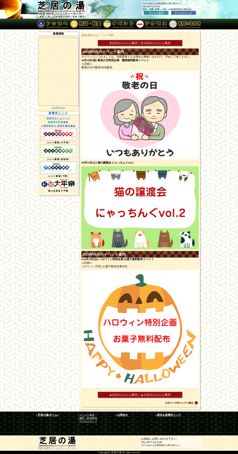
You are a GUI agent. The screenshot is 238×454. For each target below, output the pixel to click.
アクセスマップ (183, 12)
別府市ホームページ (58, 118)
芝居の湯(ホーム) (89, 35)
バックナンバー (58, 108)
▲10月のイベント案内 (156, 394)
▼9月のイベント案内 (123, 42)
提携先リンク (58, 113)
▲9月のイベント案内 (123, 394)
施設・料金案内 (88, 418)
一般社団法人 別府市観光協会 (58, 126)
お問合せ (122, 414)
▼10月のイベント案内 (156, 42)
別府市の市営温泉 (58, 122)
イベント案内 (156, 12)
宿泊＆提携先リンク (169, 414)
